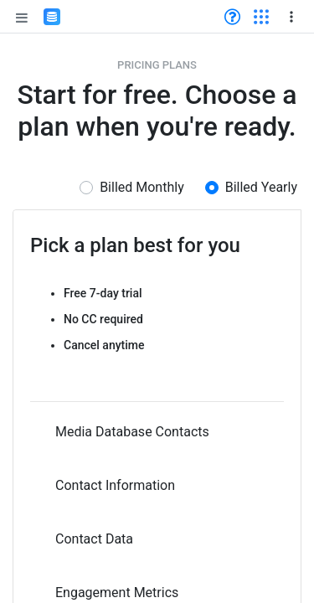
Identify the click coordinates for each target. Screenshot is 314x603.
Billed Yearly (261, 187)
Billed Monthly (142, 187)
